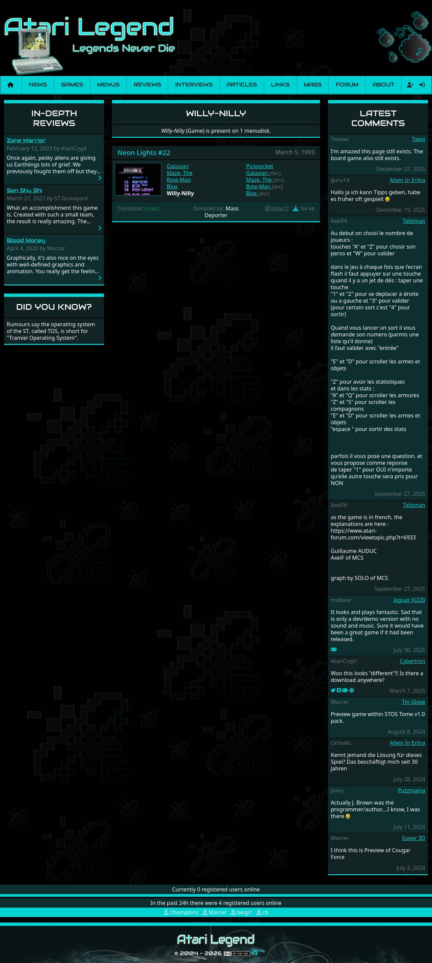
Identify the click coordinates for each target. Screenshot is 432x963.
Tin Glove (413, 702)
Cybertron (412, 661)
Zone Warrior (26, 140)
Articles (241, 84)
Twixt (418, 139)
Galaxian (178, 166)
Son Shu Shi (24, 190)
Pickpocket (259, 166)
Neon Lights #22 (143, 152)
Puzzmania (411, 790)
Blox (172, 186)
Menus (108, 84)
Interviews (194, 84)
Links (280, 84)
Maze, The (179, 173)
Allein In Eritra (407, 180)
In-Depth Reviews (54, 118)
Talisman (414, 221)
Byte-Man (179, 179)
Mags (313, 84)
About (384, 84)
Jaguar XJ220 (409, 600)
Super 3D (413, 838)
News (38, 84)
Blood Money (26, 240)
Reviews (147, 84)
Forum (347, 84)
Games (72, 84)
